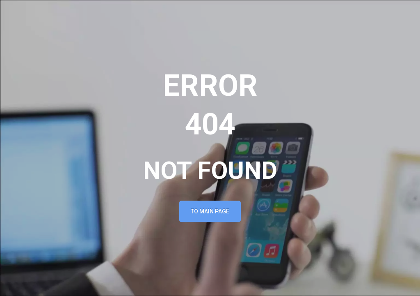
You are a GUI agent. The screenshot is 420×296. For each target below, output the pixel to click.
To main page (210, 211)
